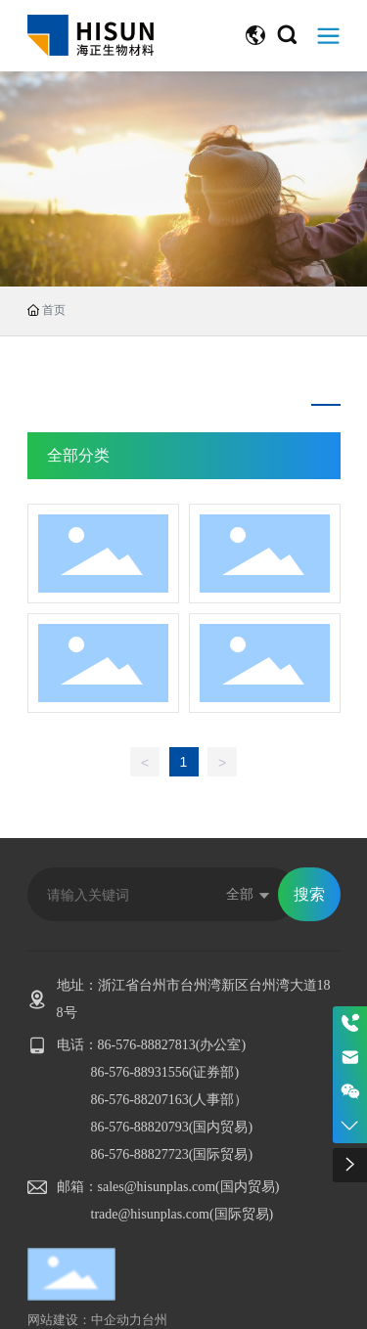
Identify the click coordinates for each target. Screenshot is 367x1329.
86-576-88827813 (147, 1045)
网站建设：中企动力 (84, 1319)
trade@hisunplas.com (150, 1214)
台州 (154, 1319)
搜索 (309, 894)
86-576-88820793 (140, 1127)
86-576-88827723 (140, 1154)
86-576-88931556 (140, 1072)
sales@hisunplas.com (157, 1186)
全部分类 (78, 455)
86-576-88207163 (140, 1099)
